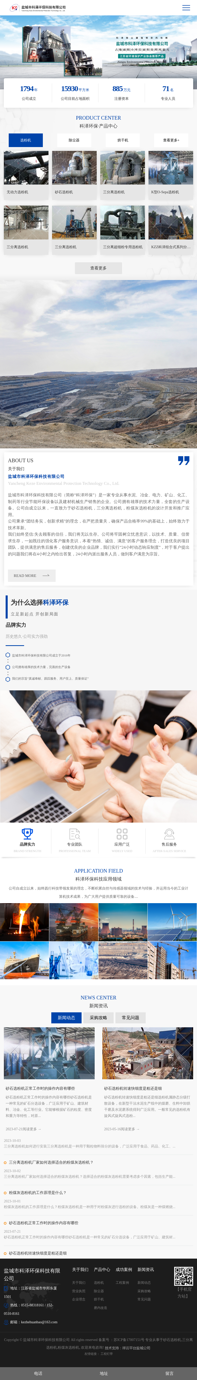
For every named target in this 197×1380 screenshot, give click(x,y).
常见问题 (130, 1183)
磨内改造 (100, 1308)
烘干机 (122, 140)
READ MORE (143, 576)
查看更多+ (171, 140)
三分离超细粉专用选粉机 (123, 247)
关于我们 (78, 1283)
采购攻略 (98, 1183)
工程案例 (122, 1283)
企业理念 (78, 1299)
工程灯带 (107, 1354)
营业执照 (78, 1291)
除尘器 (74, 140)
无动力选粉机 (17, 192)
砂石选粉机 (64, 192)
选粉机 (25, 140)
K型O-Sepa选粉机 (165, 192)
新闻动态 (66, 1183)
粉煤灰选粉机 (68, 1347)
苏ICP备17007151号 (129, 1340)
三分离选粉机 (114, 192)
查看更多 (98, 268)
